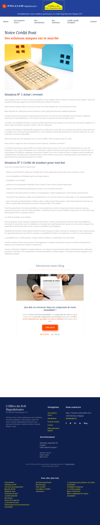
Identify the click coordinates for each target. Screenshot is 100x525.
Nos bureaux (40, 485)
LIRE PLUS (50, 327)
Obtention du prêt (11, 494)
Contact (93, 22)
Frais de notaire (53, 422)
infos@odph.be (71, 418)
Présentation (9, 482)
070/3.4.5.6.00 (12, 6)
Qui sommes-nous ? (19, 21)
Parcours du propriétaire (14, 487)
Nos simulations (39, 21)
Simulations (52, 418)
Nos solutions (56, 21)
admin (57, 334)
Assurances (40, 491)
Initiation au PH (10, 485)
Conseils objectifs (11, 496)
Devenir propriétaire (43, 482)
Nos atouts (8, 498)
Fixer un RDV (40, 487)
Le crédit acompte (74, 489)
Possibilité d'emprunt (75, 487)
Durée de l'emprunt (12, 500)
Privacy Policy (70, 464)
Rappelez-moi (30, 6)
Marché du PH (10, 489)
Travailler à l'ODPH (43, 489)
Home (5, 22)
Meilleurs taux (10, 491)
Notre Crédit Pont (73, 491)
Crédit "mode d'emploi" (73, 21)
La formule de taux (12, 502)
